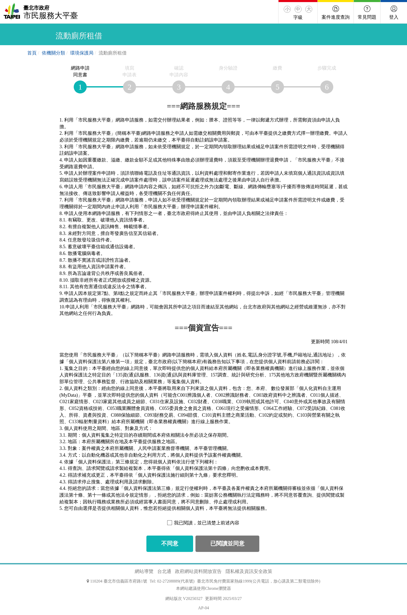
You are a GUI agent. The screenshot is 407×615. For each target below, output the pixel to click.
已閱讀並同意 (227, 543)
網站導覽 (144, 571)
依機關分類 (53, 53)
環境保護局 (81, 53)
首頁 (32, 53)
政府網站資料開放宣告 (198, 571)
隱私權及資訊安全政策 (249, 571)
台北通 (164, 571)
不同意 (169, 543)
